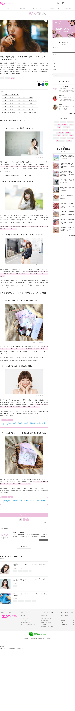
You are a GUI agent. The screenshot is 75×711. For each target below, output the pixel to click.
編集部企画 (70, 122)
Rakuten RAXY (6, 3)
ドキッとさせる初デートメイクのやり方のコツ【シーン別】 (18, 109)
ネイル (54, 63)
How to (2, 78)
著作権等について (41, 638)
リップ (71, 130)
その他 (54, 69)
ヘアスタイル (60, 132)
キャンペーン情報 (37, 8)
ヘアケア (55, 60)
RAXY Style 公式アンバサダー (61, 124)
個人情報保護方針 (33, 638)
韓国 (59, 127)
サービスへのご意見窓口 (46, 622)
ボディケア (55, 57)
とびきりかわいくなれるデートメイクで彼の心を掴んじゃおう (19, 112)
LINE (62, 622)
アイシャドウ (21, 601)
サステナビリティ (20, 648)
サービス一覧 (2, 648)
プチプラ (68, 132)
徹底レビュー (57, 130)
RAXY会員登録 (64, 615)
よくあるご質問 (67, 8)
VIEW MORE (71, 113)
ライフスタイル (60, 140)
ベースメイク (56, 51)
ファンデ (63, 138)
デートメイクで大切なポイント (10, 94)
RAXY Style (22, 8)
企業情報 (26, 638)
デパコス (56, 138)
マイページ (23, 620)
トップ (7, 8)
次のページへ (24, 515)
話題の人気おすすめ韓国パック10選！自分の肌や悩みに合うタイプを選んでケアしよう (24, 501)
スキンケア (55, 47)
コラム (54, 66)
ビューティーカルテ (25, 622)
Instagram (63, 620)
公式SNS (52, 8)
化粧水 (71, 135)
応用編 (12, 78)
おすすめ (63, 122)
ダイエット (71, 138)
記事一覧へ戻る (24, 547)
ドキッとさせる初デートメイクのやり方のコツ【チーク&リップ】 (20, 106)
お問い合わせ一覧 (11, 648)
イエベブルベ (28, 601)
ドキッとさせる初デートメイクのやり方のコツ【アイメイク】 (19, 103)
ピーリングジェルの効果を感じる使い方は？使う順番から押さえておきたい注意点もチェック (24, 424)
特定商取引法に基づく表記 (47, 626)
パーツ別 (7, 78)
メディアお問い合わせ (46, 618)
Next (45, 522)
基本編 (71, 124)
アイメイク (6, 76)
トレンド (20, 571)
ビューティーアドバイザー (27, 624)
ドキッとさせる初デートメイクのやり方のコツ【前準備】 (17, 97)
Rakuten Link (64, 624)
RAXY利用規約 (44, 624)
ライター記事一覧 (43, 540)
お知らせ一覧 (44, 615)
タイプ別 (68, 140)
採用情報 (49, 638)
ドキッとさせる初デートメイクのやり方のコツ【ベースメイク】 (19, 100)
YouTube (63, 626)
